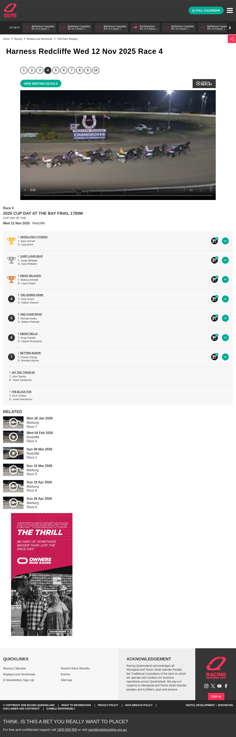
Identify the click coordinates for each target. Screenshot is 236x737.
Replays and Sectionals (39, 38)
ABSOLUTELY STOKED (33, 237)
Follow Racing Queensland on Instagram (206, 686)
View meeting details (41, 83)
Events (65, 674)
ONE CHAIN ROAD (31, 314)
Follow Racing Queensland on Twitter (213, 686)
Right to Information (76, 705)
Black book (214, 241)
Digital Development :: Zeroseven (209, 705)
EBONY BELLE (29, 333)
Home (10, 10)
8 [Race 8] (80, 70)
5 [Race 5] (56, 70)
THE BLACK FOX (22, 391)
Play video (10, 422)
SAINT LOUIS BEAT (31, 256)
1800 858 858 (67, 729)
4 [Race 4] (48, 70)
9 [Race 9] (88, 70)
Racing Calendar (14, 668)
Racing (18, 38)
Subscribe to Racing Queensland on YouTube (219, 686)
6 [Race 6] (64, 70)
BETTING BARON (30, 353)
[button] (39, 28)
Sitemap (66, 680)
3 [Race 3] (40, 70)
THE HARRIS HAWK (31, 295)
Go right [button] (229, 27)
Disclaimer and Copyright (21, 708)
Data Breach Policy (138, 705)
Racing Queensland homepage (216, 667)
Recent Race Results (75, 668)
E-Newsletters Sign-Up (18, 680)
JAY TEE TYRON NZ (23, 372)
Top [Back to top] (216, 696)
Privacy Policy (108, 705)
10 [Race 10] (96, 70)
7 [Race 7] (72, 70)
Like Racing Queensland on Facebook (226, 686)
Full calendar (206, 10)
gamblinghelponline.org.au (107, 729)
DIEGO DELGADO (30, 275)
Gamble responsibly (60, 708)
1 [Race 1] (24, 70)
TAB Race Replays (67, 38)
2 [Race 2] (32, 70)
